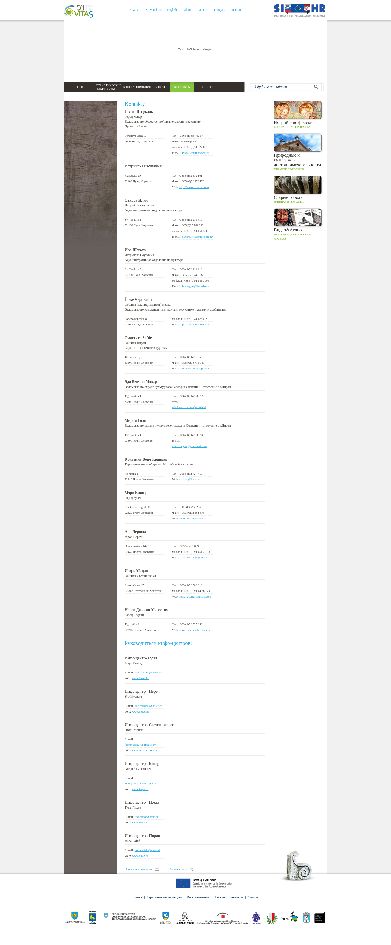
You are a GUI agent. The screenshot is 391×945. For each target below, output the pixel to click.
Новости (219, 897)
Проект (137, 897)
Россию (235, 10)
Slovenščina (154, 10)
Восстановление (198, 897)
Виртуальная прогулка (298, 115)
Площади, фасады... (298, 189)
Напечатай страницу (138, 868)
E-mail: (176, 152)
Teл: (174, 135)
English (172, 10)
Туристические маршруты (165, 897)
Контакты (236, 897)
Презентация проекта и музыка (298, 224)
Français (219, 10)
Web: (175, 187)
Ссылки (253, 897)
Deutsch (203, 10)
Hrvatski (134, 10)
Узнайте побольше (298, 152)
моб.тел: (177, 147)
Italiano (187, 10)
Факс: (175, 141)
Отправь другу (177, 868)
